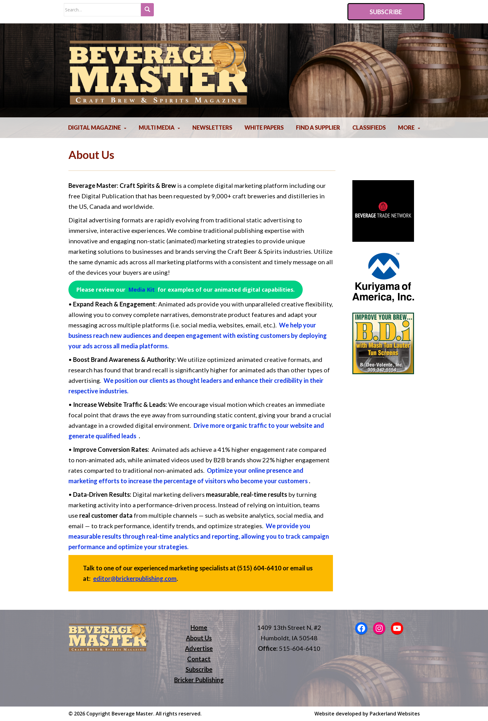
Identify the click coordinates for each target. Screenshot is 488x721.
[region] (383, 211)
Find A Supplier (318, 127)
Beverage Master (132, 713)
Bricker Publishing (199, 679)
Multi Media (156, 127)
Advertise (199, 648)
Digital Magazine (94, 127)
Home (199, 627)
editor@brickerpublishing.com (135, 578)
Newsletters (212, 127)
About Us (199, 638)
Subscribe (386, 11)
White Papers (264, 127)
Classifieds (369, 127)
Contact (199, 658)
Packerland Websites (395, 713)
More (406, 127)
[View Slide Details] (383, 211)
